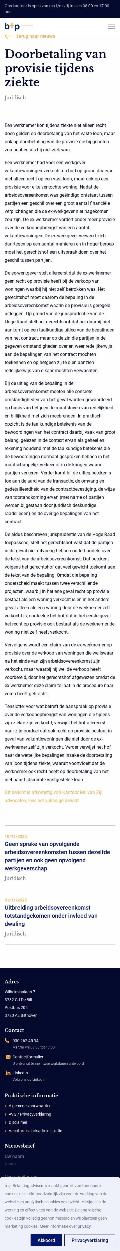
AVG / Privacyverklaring (30, 1114)
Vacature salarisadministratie (35, 1130)
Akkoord (46, 1240)
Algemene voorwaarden (30, 1105)
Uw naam (60, 1161)
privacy (84, 1226)
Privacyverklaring (90, 1240)
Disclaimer (18, 1122)
